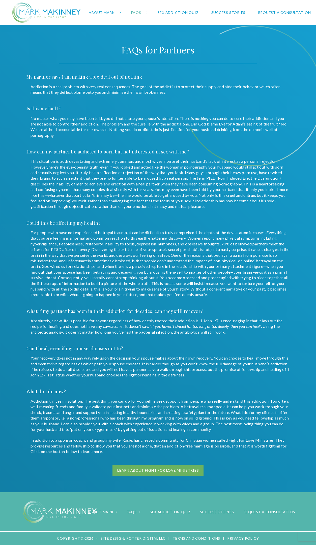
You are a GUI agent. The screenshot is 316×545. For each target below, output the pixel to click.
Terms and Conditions (196, 538)
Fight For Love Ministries (251, 440)
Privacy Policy (243, 538)
